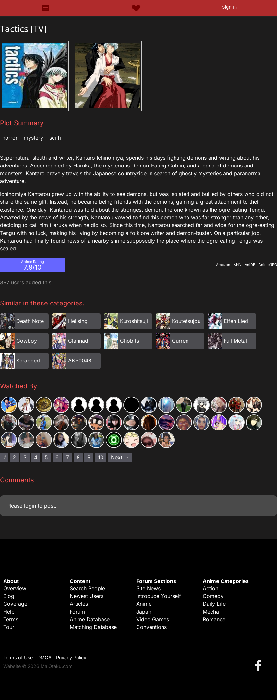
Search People (87, 588)
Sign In (229, 7)
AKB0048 (79, 360)
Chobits (129, 341)
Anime (143, 604)
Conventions (151, 627)
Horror (10, 137)
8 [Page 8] (78, 457)
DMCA (44, 657)
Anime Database (90, 619)
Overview (14, 588)
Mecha (211, 611)
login (30, 505)
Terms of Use (18, 657)
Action (210, 588)
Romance (214, 619)
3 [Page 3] (25, 457)
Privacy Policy (71, 657)
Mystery (33, 137)
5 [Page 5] (46, 457)
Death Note (30, 321)
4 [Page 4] (35, 457)
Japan (143, 611)
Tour (8, 627)
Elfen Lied (236, 321)
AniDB (250, 264)
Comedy (213, 596)
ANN (237, 264)
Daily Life (214, 604)
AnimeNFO (268, 264)
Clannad (78, 341)
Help (9, 611)
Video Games (152, 619)
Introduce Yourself (158, 596)
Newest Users (86, 596)
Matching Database (93, 627)
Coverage (15, 604)
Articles (79, 604)
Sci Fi (55, 137)
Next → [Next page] (120, 457)
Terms (10, 619)
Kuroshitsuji (134, 321)
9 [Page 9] (88, 457)
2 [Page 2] (14, 457)
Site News (148, 588)
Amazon (223, 264)
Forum (77, 611)
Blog (8, 596)
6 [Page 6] (57, 457)
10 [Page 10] (100, 457)
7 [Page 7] (67, 457)
